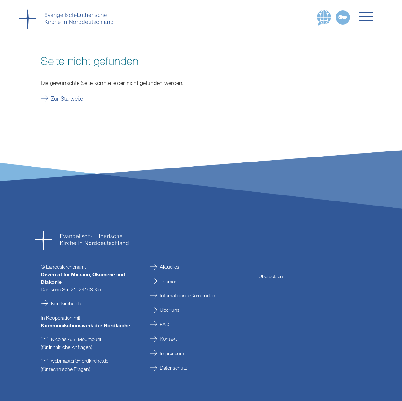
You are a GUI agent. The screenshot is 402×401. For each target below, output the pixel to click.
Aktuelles (169, 267)
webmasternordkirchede (79, 361)
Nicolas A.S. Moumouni (76, 339)
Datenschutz (173, 368)
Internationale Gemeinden (187, 295)
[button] (371, 16)
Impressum (172, 353)
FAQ (164, 324)
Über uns (170, 310)
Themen (168, 281)
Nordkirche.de (66, 303)
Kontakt (168, 339)
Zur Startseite (67, 98)
